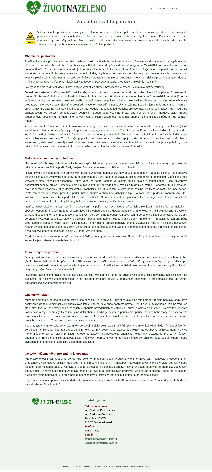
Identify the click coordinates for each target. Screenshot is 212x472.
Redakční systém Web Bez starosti (136, 466)
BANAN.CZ (88, 466)
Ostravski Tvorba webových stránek (108, 466)
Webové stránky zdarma (71, 466)
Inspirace (162, 8)
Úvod (150, 8)
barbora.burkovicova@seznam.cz (101, 439)
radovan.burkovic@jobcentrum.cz (101, 443)
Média (174, 8)
